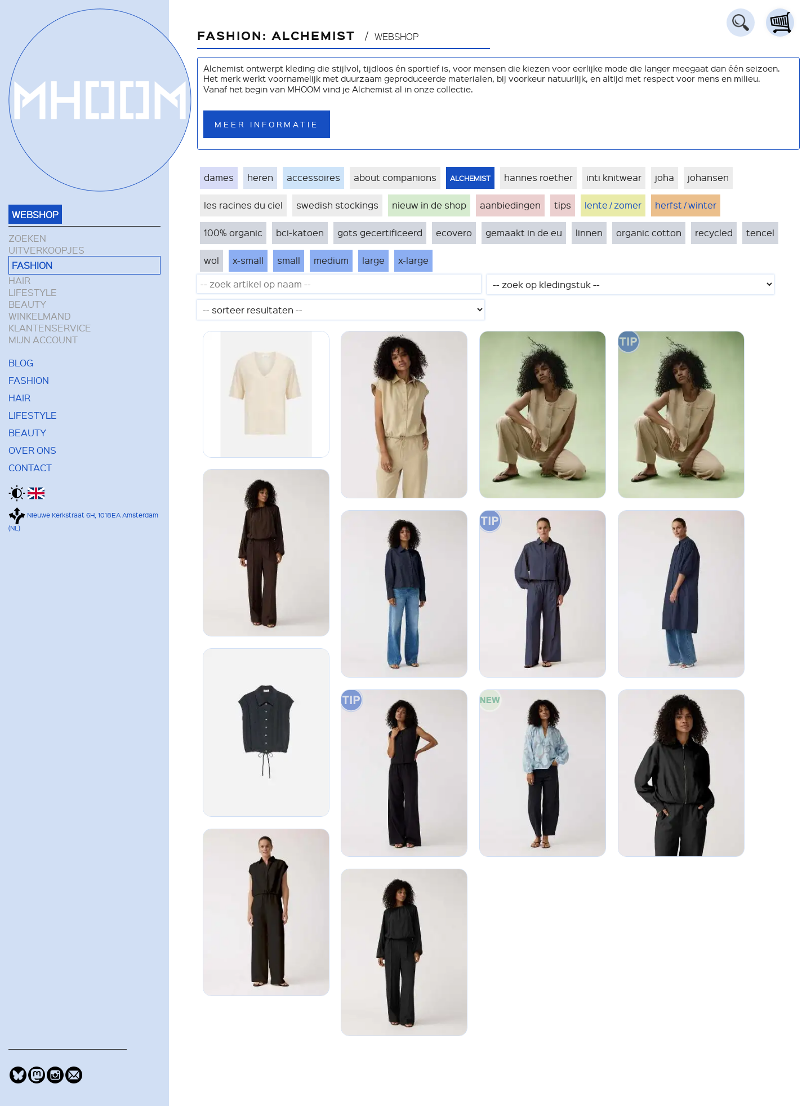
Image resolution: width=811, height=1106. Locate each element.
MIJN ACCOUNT (43, 340)
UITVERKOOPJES (46, 250)
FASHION (32, 265)
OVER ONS (32, 450)
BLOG (20, 362)
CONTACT (30, 467)
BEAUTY (27, 304)
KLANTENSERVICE (49, 328)
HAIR (19, 280)
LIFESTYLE (32, 292)
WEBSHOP (35, 214)
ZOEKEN (27, 238)
